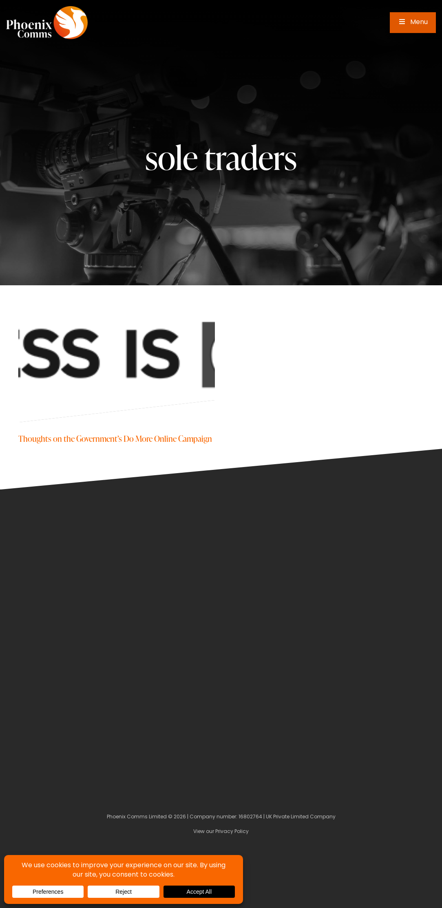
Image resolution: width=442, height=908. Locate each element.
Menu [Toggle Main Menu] (413, 22)
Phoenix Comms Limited (137, 817)
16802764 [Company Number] (250, 817)
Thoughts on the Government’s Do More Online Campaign (115, 438)
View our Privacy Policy (221, 832)
